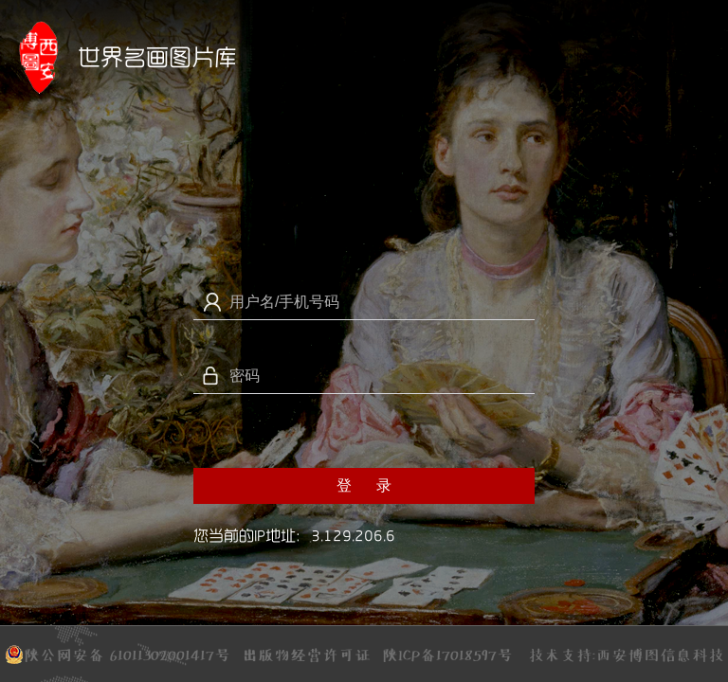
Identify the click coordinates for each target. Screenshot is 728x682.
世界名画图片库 (157, 56)
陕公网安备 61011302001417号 (117, 651)
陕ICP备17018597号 (447, 654)
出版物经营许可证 (306, 652)
